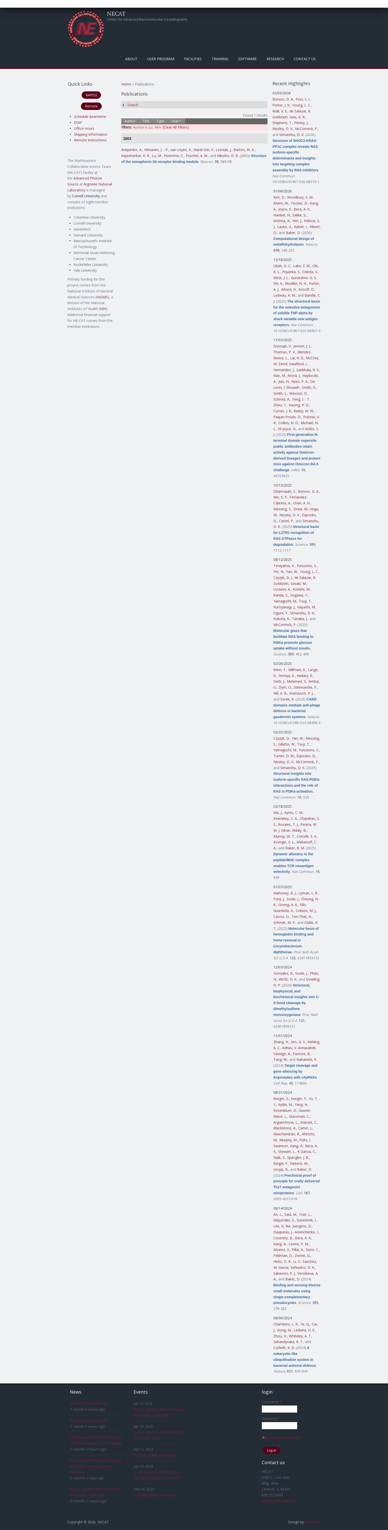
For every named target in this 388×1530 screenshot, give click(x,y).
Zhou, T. (280, 405)
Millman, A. (297, 669)
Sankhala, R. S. (307, 369)
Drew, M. (300, 509)
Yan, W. (292, 571)
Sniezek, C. (308, 1122)
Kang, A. (296, 1145)
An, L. (277, 1214)
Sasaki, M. (299, 583)
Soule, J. (293, 899)
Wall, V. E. (280, 111)
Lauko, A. (284, 226)
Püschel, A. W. (197, 155)
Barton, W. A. (244, 149)
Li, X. (297, 1261)
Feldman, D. (283, 1255)
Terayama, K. (284, 565)
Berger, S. (281, 1098)
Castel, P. (286, 521)
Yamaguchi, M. (285, 601)
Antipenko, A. (131, 149)
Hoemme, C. (174, 155)
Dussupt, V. (282, 346)
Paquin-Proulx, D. (287, 417)
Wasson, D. (298, 393)
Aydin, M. (285, 1104)
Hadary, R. (305, 675)
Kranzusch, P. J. (301, 693)
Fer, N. (278, 571)
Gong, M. (284, 1330)
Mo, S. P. (280, 497)
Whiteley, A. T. (300, 1336)
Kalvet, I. (301, 226)
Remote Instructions (90, 140)
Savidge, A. (282, 1053)
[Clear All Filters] (176, 127)
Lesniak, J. (224, 149)
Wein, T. (279, 669)
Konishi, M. (301, 589)
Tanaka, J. (300, 618)
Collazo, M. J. (306, 910)
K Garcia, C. (306, 1151)
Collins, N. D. (288, 422)
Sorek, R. (287, 699)
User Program (160, 58)
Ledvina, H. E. (304, 1330)
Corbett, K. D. (284, 1347)
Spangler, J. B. (298, 1157)
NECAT (116, 13)
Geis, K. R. (297, 117)
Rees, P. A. (299, 381)
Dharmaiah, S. (284, 491)
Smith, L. (280, 393)
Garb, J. (279, 681)
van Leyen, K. (181, 149)
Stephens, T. (282, 122)
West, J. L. (281, 277)
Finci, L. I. (303, 99)
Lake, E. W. (302, 265)
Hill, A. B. (280, 693)
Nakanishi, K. (306, 1059)
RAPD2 (91, 95)
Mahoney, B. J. (284, 893)
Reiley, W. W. (304, 411)
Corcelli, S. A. (307, 836)
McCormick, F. (306, 128)
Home (126, 84)
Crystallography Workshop (155, 1455)
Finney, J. (301, 122)
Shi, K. (278, 283)
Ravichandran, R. (286, 1134)
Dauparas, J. (283, 1232)
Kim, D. (279, 197)
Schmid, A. (281, 399)
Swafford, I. (298, 364)
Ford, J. (279, 899)
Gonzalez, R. (283, 973)
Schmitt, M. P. (284, 922)
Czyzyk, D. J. (282, 577)
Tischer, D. (299, 203)
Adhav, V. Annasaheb (299, 1047)
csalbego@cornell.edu (279, 1501)
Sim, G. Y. (298, 1041)
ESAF (78, 122)
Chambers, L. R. (285, 1324)
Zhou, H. (280, 1336)
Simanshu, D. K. (291, 134)
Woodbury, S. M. (300, 197)
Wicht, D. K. (288, 979)
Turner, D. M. (283, 755)
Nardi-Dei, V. (204, 149)
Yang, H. (301, 1104)
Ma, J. (277, 812)
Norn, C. (312, 1249)
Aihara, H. (288, 289)
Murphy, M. (288, 1140)
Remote (91, 106)
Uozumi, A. (282, 589)
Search (132, 105)
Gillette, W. (286, 744)
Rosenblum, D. (285, 1110)
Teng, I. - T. (301, 399)
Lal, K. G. (297, 358)
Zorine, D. (303, 1255)
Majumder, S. (284, 1220)
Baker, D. (293, 232)
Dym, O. (285, 687)
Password (271, 1418)
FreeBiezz (313, 1522)
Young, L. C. (301, 105)
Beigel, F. (280, 1163)
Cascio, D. (281, 916)
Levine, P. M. (299, 1244)
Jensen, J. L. (302, 346)
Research (275, 58)
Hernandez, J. (283, 369)
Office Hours (84, 128)
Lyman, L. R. (308, 893)
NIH (103, 308)
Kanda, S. (280, 595)
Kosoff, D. (306, 289)
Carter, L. (305, 1128)
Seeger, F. (299, 1098)
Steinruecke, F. (305, 687)
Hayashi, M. (306, 607)
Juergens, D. (302, 1226)
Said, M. (290, 1214)
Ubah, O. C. (282, 265)
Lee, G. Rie (282, 1226)
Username (271, 1402)
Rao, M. (279, 375)
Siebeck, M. (299, 1163)
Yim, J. (297, 220)
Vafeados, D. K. (303, 1267)
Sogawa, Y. (299, 595)
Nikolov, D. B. (228, 155)
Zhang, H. (281, 1041)
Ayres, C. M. (293, 812)
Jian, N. (284, 381)
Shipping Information (90, 134)
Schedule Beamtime (90, 116)
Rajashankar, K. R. (135, 155)
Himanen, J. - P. (156, 149)
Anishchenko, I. (307, 1232)
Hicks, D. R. (282, 1261)
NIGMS (102, 297)
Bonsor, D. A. (283, 99)
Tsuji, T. (305, 601)
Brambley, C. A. (285, 818)
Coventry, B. (283, 1238)
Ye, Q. (305, 1324)
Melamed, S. (297, 681)
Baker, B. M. (295, 848)
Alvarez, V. (281, 1249)
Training (220, 58)
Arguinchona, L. (285, 1122)
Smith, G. (309, 387)
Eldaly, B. (299, 830)
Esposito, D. (306, 755)
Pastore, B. (302, 1053)
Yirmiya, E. (286, 675)
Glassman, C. (299, 1116)
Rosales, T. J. (288, 824)
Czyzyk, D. (281, 738)
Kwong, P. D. (299, 405)
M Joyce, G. (287, 428)
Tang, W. (280, 1059)
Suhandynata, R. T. (288, 1341)
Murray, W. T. (284, 836)
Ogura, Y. (280, 613)
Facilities (193, 58)
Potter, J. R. (281, 105)
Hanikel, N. (282, 215)
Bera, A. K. (302, 209)
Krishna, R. (281, 220)
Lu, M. (157, 155)
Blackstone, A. (284, 1128)
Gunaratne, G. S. (304, 277)
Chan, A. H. (301, 503)
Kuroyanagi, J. (284, 607)
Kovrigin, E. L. (284, 842)
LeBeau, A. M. (284, 295)
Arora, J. (294, 375)
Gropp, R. (280, 1169)
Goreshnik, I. (306, 1220)
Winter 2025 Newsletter (89, 1403)
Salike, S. (299, 215)
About (131, 58)
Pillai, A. (298, 1249)
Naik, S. (279, 1157)
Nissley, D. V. (282, 128)
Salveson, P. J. (284, 1273)
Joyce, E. (285, 209)
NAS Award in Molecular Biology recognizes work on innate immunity (95, 1466)
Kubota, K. (281, 618)
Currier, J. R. (282, 411)
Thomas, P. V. (284, 352)
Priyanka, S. (291, 271)
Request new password (280, 1437)
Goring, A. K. (288, 904)
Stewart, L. (286, 1151)
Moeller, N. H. (296, 283)
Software (247, 58)
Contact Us (305, 58)
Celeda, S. (310, 271)
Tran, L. (305, 1214)
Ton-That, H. (301, 916)
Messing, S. (282, 509)
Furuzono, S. (307, 565)
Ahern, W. (281, 203)
